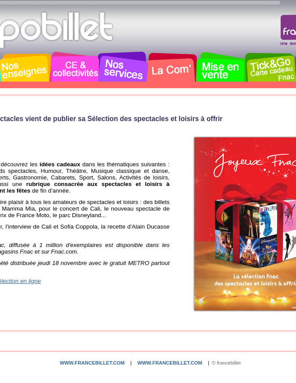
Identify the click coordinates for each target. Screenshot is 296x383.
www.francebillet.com (92, 362)
